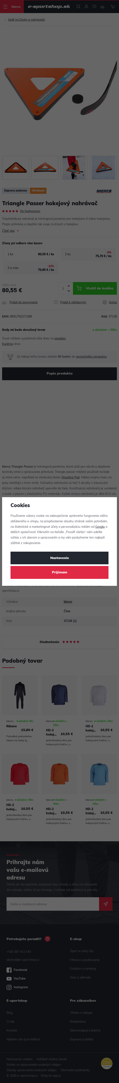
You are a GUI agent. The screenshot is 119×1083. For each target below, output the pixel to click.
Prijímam (59, 572)
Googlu (100, 527)
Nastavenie (59, 558)
